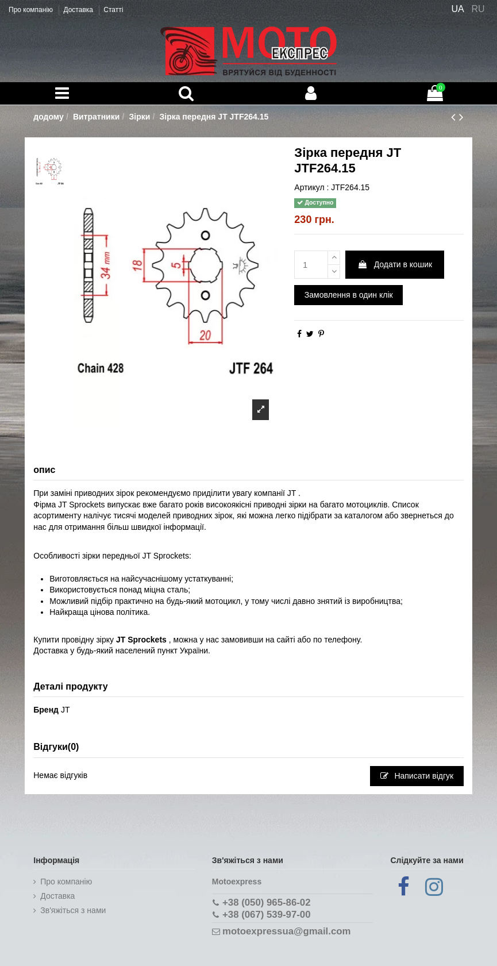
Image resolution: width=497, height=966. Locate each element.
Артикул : (311, 187)
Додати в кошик (394, 264)
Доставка (79, 10)
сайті (286, 639)
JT (65, 709)
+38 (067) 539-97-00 (266, 914)
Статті (113, 10)
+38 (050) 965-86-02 (266, 902)
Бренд (46, 709)
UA (457, 9)
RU (478, 9)
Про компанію (32, 10)
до (449, 515)
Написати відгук (417, 775)
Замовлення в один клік (349, 294)
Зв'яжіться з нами (73, 910)
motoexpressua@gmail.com (286, 931)
